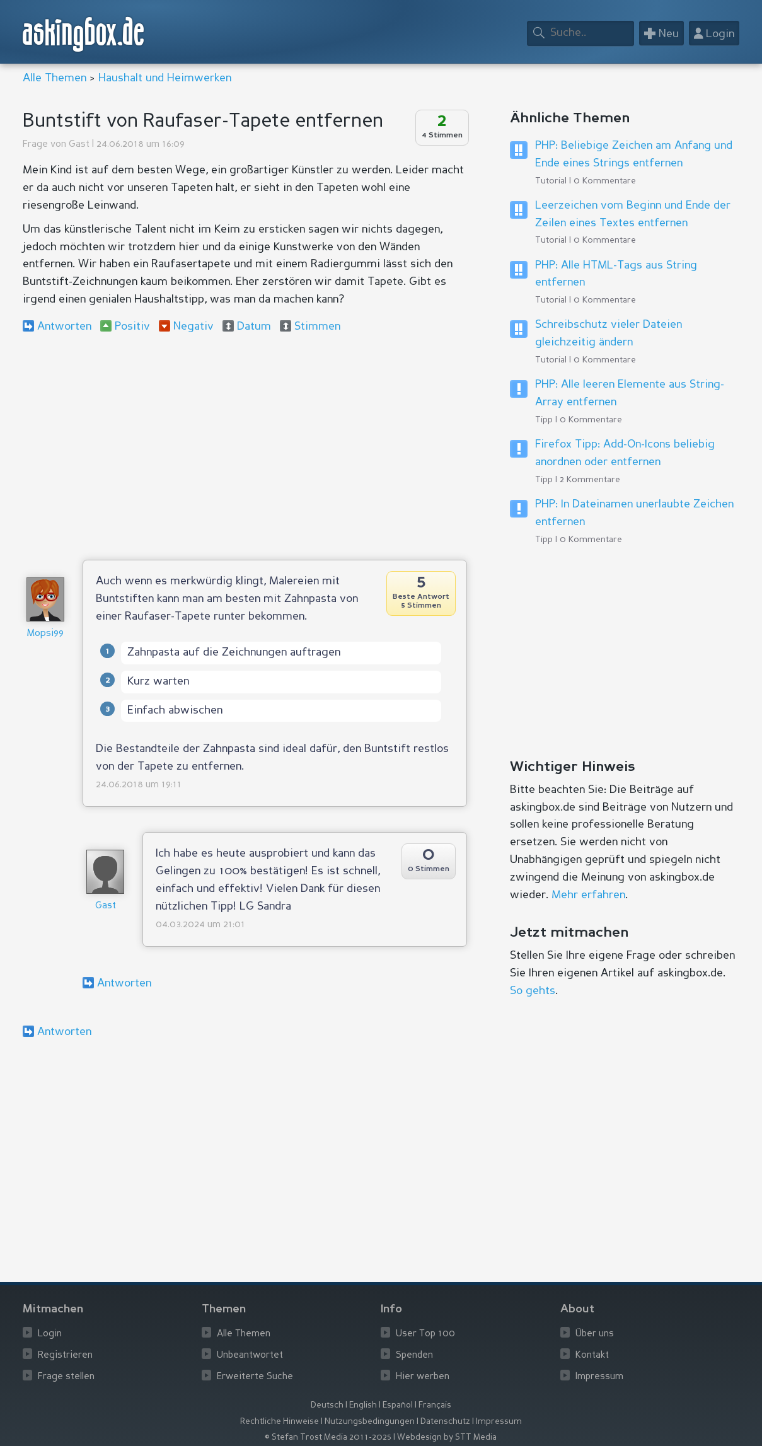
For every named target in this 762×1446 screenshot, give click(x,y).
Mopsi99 (45, 634)
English (363, 1405)
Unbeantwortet (250, 1355)
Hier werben (422, 1377)
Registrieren (65, 1355)
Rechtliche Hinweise (279, 1422)
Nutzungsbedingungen (370, 1422)
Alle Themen (54, 78)
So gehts (532, 991)
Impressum (599, 1377)
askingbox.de (84, 34)
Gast (79, 144)
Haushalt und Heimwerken (164, 78)
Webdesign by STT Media (447, 1437)
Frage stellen (66, 1377)
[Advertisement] (245, 446)
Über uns (594, 1334)
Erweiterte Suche (255, 1377)
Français (435, 1405)
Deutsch (327, 1405)
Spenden (414, 1355)
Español (398, 1405)
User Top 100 (425, 1334)
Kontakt (592, 1355)
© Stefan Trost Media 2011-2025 (328, 1437)
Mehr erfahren (588, 895)
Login (50, 1334)
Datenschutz (445, 1422)
